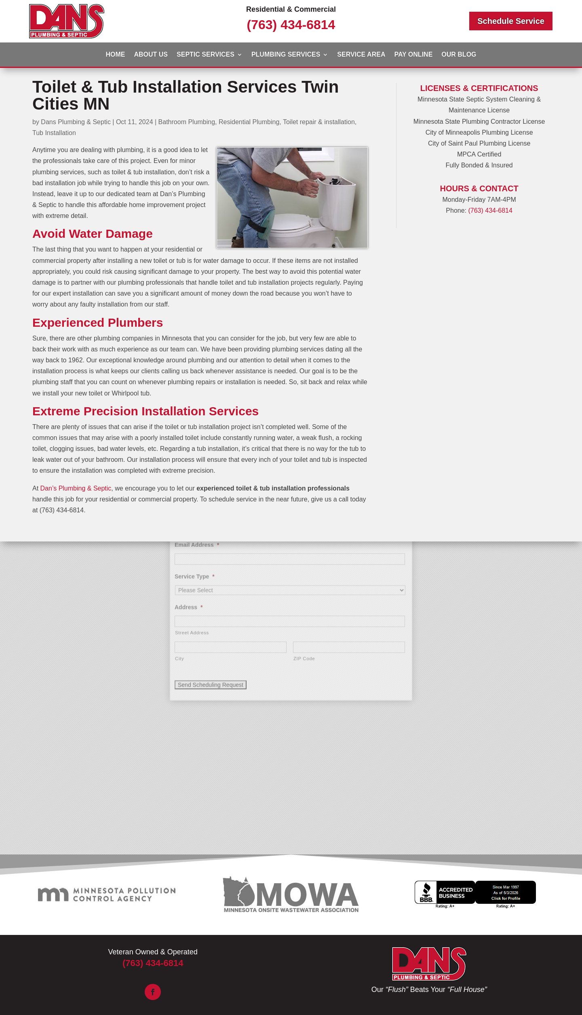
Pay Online (413, 55)
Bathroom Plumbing (186, 121)
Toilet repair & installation (319, 121)
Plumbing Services (285, 55)
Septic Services (205, 55)
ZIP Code (304, 578)
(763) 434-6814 (291, 24)
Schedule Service (510, 21)
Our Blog (458, 55)
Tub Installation (54, 132)
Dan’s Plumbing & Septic (76, 488)
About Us (151, 55)
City (179, 578)
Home (115, 55)
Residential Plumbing (249, 121)
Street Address (192, 552)
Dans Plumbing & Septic (76, 121)
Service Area (361, 55)
